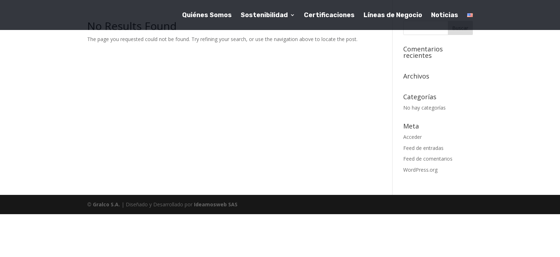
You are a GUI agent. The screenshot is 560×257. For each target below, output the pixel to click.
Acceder (412, 136)
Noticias (444, 15)
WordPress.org (420, 169)
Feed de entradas (423, 148)
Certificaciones (329, 15)
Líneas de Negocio (393, 15)
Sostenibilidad (264, 15)
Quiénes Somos (207, 15)
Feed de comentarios (427, 158)
